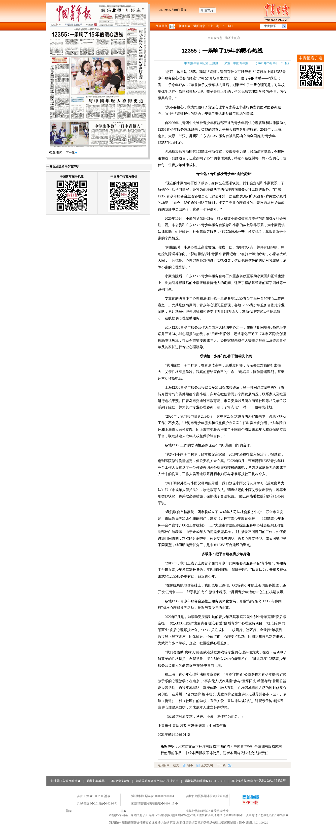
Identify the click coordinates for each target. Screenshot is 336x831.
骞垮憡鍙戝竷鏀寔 (259, 781)
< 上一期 (213, 26)
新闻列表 (185, 26)
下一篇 (224, 765)
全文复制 (205, 765)
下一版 (71, 152)
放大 (176, 765)
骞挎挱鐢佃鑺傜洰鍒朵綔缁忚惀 (207, 811)
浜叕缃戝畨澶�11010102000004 (152, 796)
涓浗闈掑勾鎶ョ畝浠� (65, 781)
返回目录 (199, 26)
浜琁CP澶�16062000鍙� (93, 796)
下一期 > (227, 26)
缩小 (188, 765)
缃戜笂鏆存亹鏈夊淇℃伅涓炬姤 (157, 781)
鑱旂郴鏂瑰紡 (96, 781)
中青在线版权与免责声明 (62, 166)
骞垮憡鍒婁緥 (120, 781)
